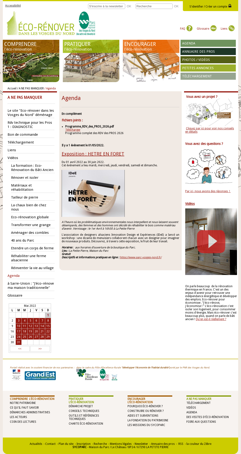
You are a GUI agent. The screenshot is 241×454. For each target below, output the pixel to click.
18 (24, 331)
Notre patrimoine (23, 403)
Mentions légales (121, 444)
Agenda (188, 43)
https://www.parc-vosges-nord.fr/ (140, 257)
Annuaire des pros (198, 51)
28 (42, 337)
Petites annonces (198, 68)
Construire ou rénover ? (146, 411)
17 (18, 331)
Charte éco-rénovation (86, 423)
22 (48, 331)
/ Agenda (50, 88)
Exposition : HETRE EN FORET (93, 154)
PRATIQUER (91, 46)
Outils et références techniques (84, 417)
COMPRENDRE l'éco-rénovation (32, 399)
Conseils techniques (84, 411)
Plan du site (66, 444)
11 (24, 326)
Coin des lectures (23, 421)
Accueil (12, 88)
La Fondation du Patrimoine (148, 420)
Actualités (36, 444)
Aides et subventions (143, 415)
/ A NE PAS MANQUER (30, 88)
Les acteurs (18, 417)
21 (42, 331)
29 (48, 337)
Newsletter (141, 444)
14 (42, 326)
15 (48, 326)
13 (36, 326)
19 (30, 331)
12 (30, 326)
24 (18, 337)
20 (36, 331)
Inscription (83, 444)
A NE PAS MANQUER (198, 399)
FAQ (186, 28)
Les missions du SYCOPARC (146, 425)
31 (18, 342)
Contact (50, 444)
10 (18, 326)
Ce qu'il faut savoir (24, 407)
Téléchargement (197, 76)
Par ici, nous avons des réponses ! (208, 191)
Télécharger (72, 129)
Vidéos (191, 407)
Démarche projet (81, 406)
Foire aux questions (201, 421)
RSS (180, 444)
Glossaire (207, 28)
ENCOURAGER (151, 46)
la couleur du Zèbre (198, 444)
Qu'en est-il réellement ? (211, 319)
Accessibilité (13, 5)
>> (40, 348)
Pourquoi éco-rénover (144, 406)
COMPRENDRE (31, 46)
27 (36, 337)
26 (30, 337)
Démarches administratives (30, 412)
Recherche (100, 444)
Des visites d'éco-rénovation (207, 417)
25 (24, 337)
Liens (228, 28)
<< (19, 348)
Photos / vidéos (196, 60)
